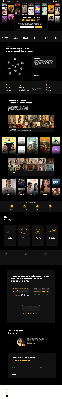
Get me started (38, 26)
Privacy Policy (23, 396)
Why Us (13, 1)
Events (18, 1)
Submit (14, 374)
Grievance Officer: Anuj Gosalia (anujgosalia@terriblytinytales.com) (16, 392)
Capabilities (8, 1)
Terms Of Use (28, 396)
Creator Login (56, 1)
